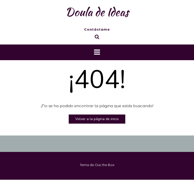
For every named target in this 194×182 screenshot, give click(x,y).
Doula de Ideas (97, 12)
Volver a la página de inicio (97, 119)
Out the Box (104, 165)
